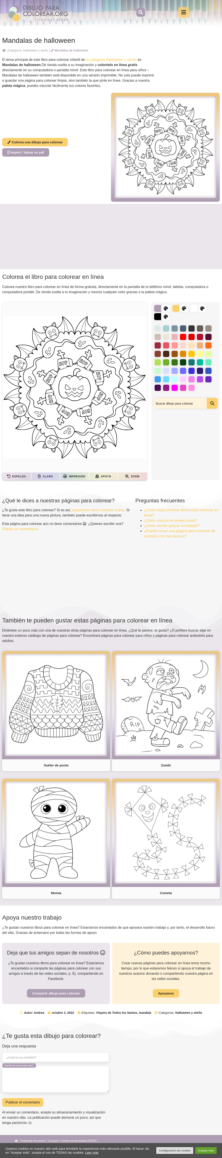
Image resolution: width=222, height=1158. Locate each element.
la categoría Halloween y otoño (111, 59)
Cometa (166, 893)
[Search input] (180, 403)
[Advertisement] (111, 236)
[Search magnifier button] (212, 403)
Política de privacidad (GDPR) (78, 1140)
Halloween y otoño (188, 1012)
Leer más (91, 1152)
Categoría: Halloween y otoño (28, 50)
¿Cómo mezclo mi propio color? (170, 520)
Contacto (53, 1140)
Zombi (166, 765)
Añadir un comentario (20, 529)
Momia (56, 893)
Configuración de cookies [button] (175, 1150)
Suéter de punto (56, 765)
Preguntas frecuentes (33, 1140)
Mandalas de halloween (69, 50)
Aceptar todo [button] (206, 1150)
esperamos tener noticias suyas (98, 510)
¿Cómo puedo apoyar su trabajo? (171, 526)
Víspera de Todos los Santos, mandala (123, 1012)
